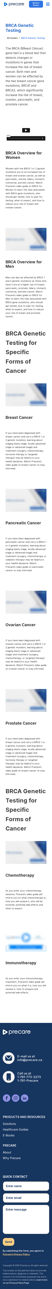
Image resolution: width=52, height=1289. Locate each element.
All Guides (12, 38)
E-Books (9, 1135)
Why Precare (12, 1158)
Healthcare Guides (15, 1129)
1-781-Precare (27, 1080)
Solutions (9, 1124)
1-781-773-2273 (29, 1077)
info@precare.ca (29, 1060)
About (7, 1152)
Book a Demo (36, 4)
